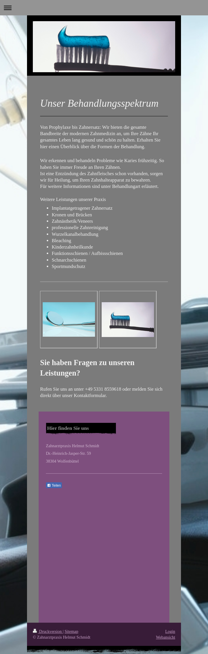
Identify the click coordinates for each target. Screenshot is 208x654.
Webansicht (165, 637)
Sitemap (71, 631)
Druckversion (48, 631)
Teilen (54, 485)
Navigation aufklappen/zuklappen (104, 7)
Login (170, 631)
